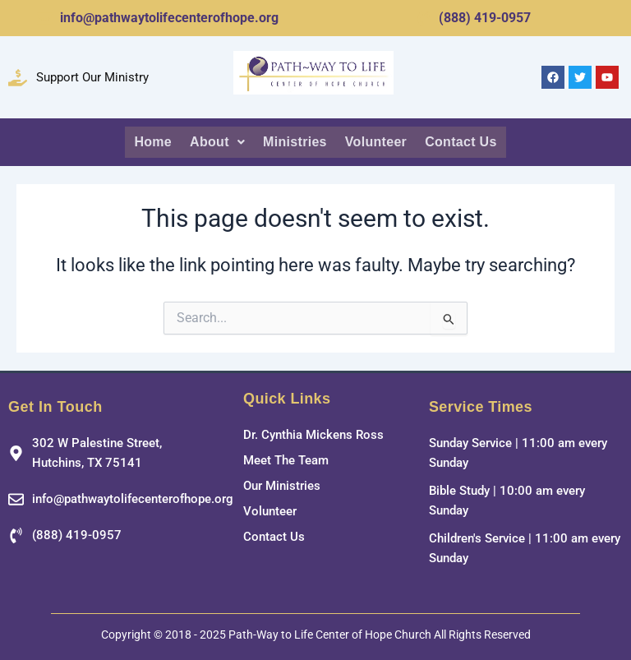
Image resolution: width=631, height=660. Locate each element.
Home (157, 141)
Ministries (296, 141)
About (220, 141)
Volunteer (375, 141)
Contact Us (456, 141)
